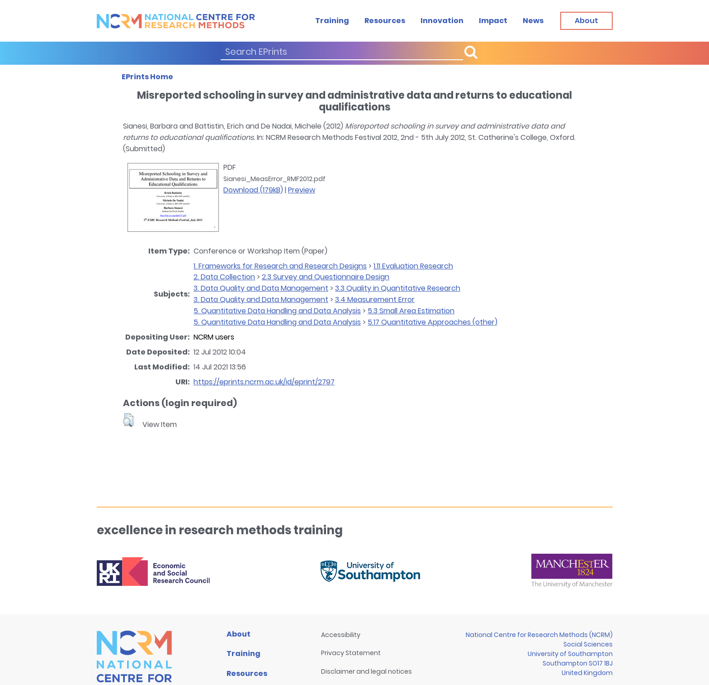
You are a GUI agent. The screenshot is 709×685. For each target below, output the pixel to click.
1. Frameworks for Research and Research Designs (280, 266)
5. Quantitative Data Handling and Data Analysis (277, 311)
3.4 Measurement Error (375, 299)
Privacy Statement (351, 652)
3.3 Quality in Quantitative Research (397, 288)
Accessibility (340, 634)
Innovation (442, 20)
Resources (384, 20)
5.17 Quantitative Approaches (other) (432, 322)
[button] (128, 420)
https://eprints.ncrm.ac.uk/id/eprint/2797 (264, 382)
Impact (493, 20)
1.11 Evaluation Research (413, 266)
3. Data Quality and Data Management (261, 288)
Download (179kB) (253, 190)
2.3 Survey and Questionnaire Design (325, 277)
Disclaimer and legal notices (366, 671)
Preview (301, 190)
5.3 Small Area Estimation (411, 311)
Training (332, 20)
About (239, 634)
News (533, 20)
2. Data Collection (224, 277)
